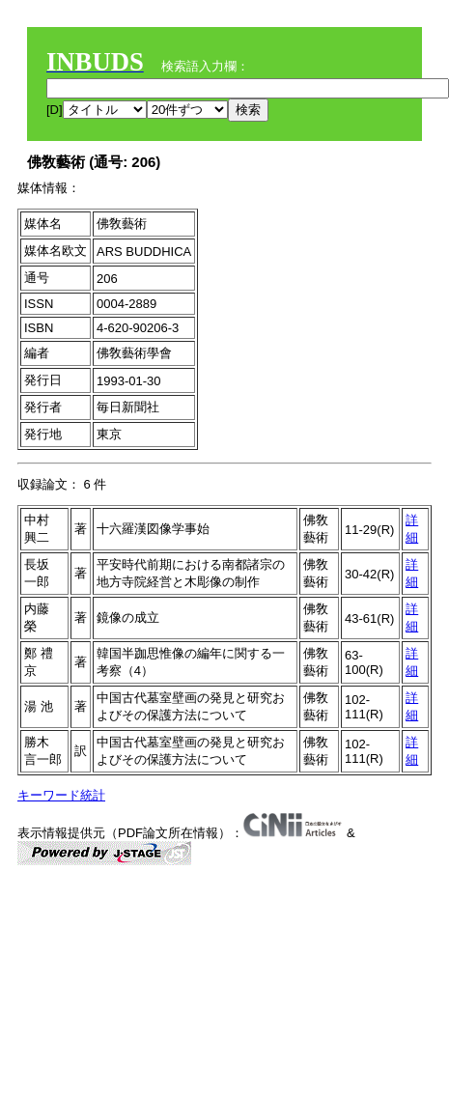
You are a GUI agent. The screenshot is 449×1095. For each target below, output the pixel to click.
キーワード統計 (61, 795)
